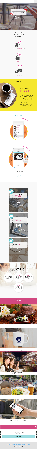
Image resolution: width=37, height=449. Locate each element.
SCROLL (18, 24)
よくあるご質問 (24, 444)
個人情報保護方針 (18, 444)
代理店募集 (18, 436)
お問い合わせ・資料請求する (18, 426)
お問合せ (29, 444)
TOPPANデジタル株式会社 (11, 444)
